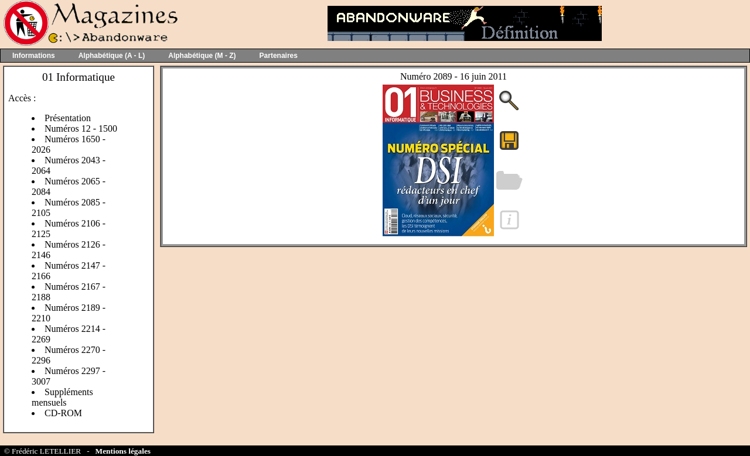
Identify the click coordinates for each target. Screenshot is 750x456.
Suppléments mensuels (62, 397)
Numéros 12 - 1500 (81, 128)
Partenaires (279, 56)
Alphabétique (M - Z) (202, 56)
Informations (33, 56)
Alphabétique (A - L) (112, 56)
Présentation (68, 118)
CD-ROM (63, 413)
